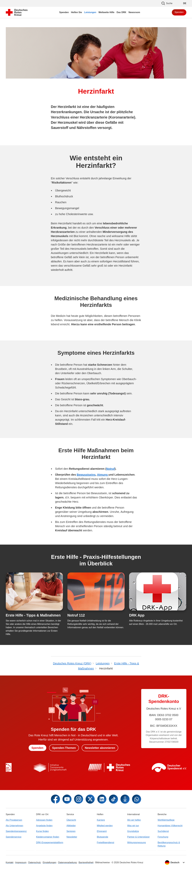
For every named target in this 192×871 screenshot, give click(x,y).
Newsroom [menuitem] (134, 12)
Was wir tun (133, 825)
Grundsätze (133, 831)
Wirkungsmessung (136, 842)
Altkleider (71, 825)
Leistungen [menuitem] (90, 12)
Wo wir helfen (134, 820)
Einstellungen (49, 862)
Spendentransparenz (16, 831)
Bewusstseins (86, 474)
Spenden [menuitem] (64, 12)
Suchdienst (163, 831)
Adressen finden (44, 820)
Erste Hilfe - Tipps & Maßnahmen (33, 615)
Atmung (102, 474)
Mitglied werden (105, 825)
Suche (167, 3)
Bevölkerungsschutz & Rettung (169, 844)
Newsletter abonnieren (100, 747)
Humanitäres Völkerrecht (170, 825)
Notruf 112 (76, 615)
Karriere (101, 820)
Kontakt (9, 862)
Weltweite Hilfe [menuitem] (106, 12)
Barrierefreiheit (86, 862)
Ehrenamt (102, 831)
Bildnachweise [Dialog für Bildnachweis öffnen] (102, 862)
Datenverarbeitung (67, 862)
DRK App (136, 615)
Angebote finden (44, 825)
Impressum (20, 862)
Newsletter (71, 837)
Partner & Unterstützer (138, 837)
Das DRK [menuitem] (121, 12)
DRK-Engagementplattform (49, 842)
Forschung (163, 837)
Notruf (110, 468)
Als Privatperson (14, 820)
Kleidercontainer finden (47, 837)
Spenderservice (13, 837)
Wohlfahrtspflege (166, 820)
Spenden (179, 12)
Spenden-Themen (64, 747)
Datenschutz (34, 862)
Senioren (70, 831)
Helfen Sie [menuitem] (76, 12)
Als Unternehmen (14, 825)
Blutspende (102, 837)
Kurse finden (42, 831)
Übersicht (71, 820)
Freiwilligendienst (105, 842)
